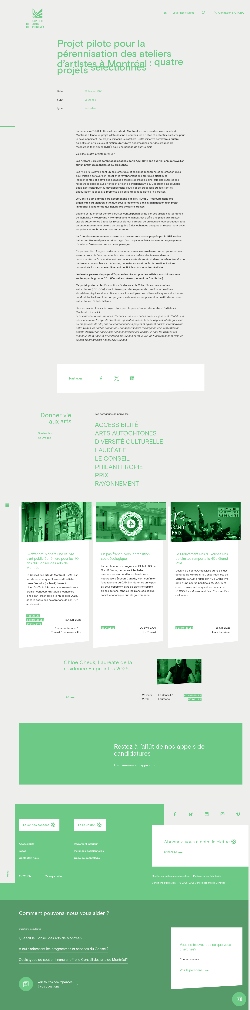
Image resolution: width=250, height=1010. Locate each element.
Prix (101, 475)
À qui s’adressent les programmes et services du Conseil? (63, 949)
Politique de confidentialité (207, 875)
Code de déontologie (87, 857)
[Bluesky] (190, 814)
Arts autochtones (126, 433)
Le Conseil (112, 458)
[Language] (165, 12)
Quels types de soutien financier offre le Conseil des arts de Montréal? (73, 959)
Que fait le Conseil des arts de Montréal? (50, 938)
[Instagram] (222, 814)
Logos (22, 850)
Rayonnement (117, 483)
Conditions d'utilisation (164, 882)
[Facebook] (101, 378)
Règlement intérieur (86, 843)
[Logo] (36, 19)
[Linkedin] (132, 378)
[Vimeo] (238, 814)
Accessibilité (116, 424)
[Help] (239, 999)
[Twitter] (116, 378)
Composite (53, 876)
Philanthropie (119, 466)
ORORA (25, 876)
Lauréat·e (110, 450)
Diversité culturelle (129, 441)
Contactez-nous (29, 857)
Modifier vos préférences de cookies (170, 875)
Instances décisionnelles (89, 850)
